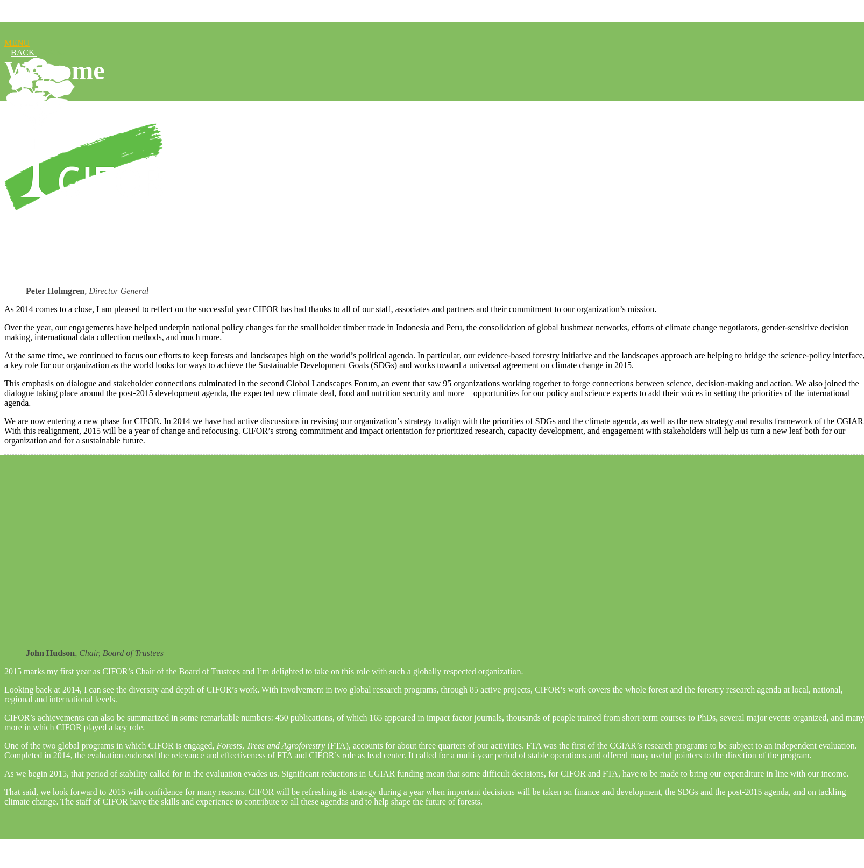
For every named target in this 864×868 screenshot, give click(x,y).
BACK (24, 52)
